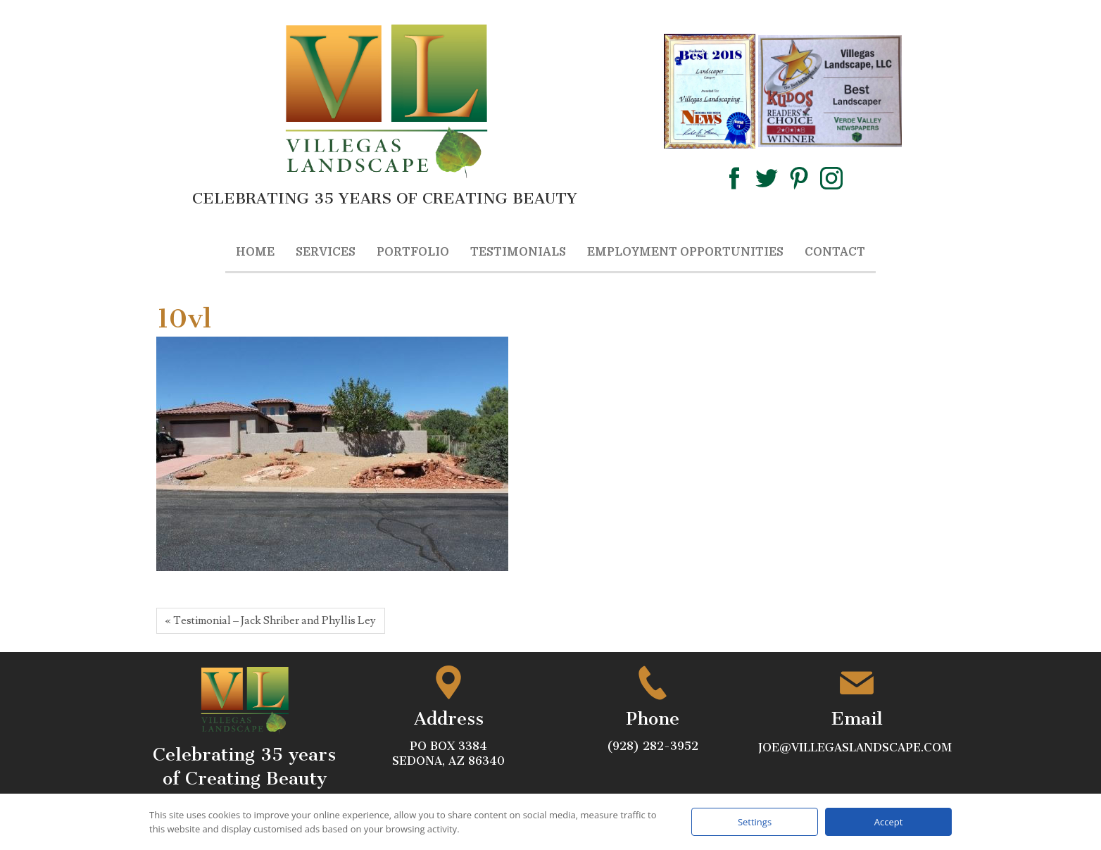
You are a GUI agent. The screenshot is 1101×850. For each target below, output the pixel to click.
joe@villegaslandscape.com (856, 747)
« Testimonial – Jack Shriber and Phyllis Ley (270, 620)
